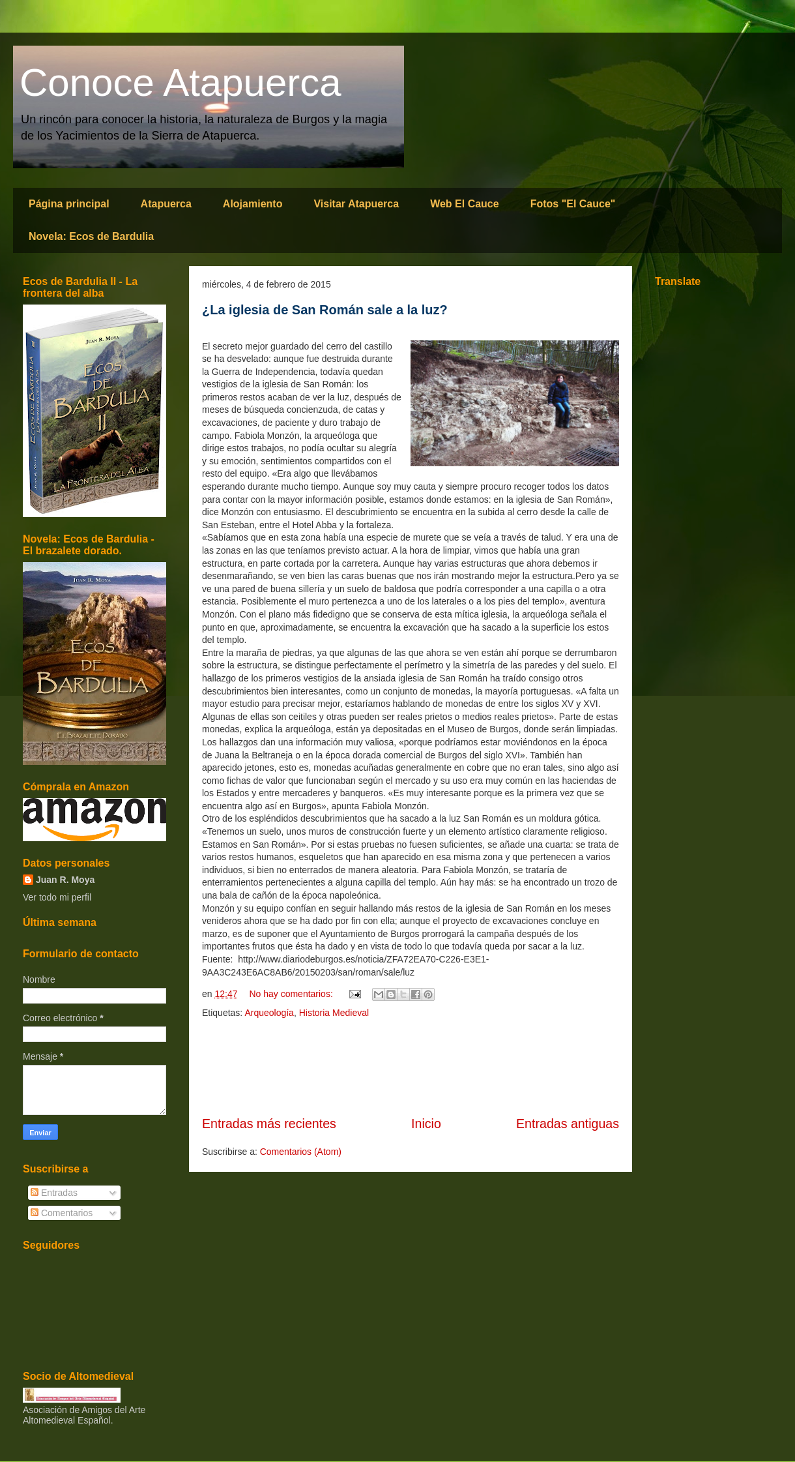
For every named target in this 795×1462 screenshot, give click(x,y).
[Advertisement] (410, 1067)
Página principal (69, 203)
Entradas (54, 1192)
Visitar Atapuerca (356, 203)
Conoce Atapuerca (180, 82)
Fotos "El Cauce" (573, 203)
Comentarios (62, 1213)
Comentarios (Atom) (300, 1151)
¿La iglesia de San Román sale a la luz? (325, 310)
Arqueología (269, 1012)
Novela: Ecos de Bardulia (91, 236)
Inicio (426, 1123)
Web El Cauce (464, 203)
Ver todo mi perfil (57, 897)
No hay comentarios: (292, 994)
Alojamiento (253, 203)
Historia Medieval (334, 1012)
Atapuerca (166, 203)
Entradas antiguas (567, 1123)
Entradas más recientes (269, 1123)
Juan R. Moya (65, 879)
